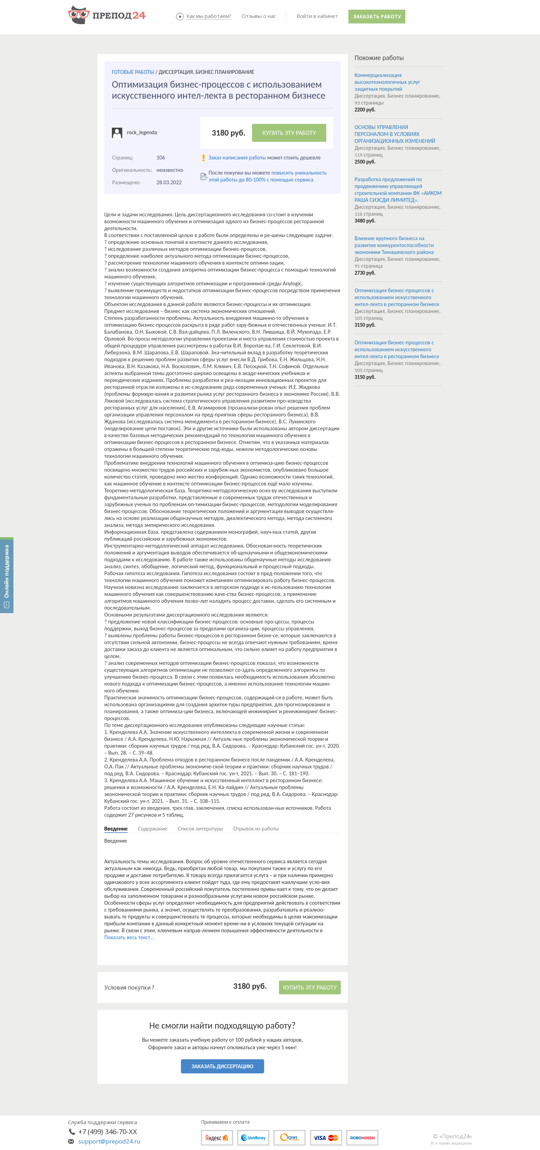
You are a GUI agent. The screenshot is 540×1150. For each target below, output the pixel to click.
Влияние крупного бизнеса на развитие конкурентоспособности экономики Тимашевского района (394, 245)
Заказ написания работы (237, 157)
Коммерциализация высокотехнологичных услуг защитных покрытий (387, 82)
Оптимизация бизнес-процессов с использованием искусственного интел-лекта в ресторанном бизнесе (397, 297)
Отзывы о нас (259, 15)
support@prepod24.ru (109, 1141)
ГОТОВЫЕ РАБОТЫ (133, 72)
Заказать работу (377, 16)
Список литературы (200, 828)
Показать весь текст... (129, 937)
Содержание (152, 828)
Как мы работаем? (208, 15)
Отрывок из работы (256, 828)
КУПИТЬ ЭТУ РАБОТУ (289, 133)
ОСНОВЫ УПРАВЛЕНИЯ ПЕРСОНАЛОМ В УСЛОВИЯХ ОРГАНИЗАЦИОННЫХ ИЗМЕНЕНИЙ (395, 134)
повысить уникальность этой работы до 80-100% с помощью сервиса (268, 176)
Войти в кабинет (317, 15)
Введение (116, 828)
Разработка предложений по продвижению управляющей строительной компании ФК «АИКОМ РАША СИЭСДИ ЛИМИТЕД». (398, 189)
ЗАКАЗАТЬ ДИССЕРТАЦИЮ (222, 1066)
